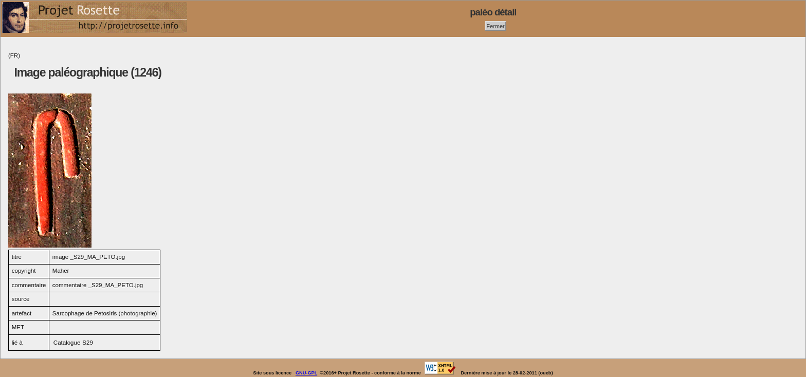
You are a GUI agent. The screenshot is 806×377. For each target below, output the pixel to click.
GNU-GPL (306, 372)
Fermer (495, 26)
